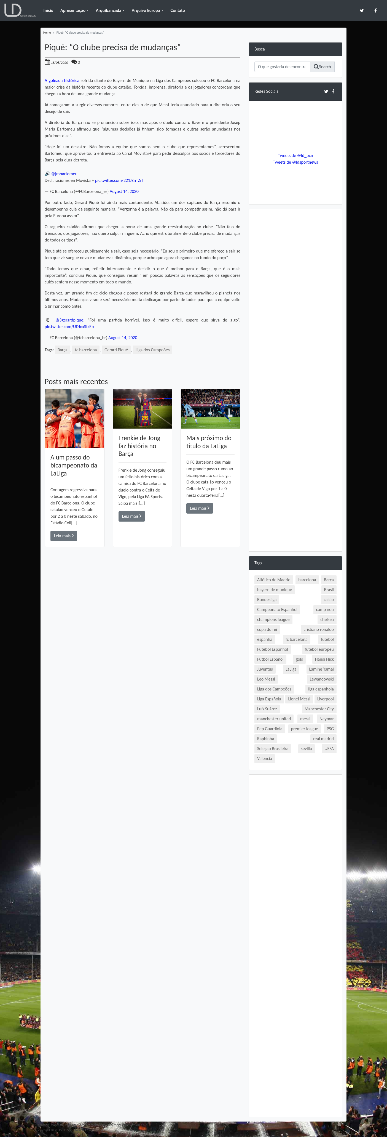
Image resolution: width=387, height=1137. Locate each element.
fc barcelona (86, 349)
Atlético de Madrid (274, 579)
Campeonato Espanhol (277, 609)
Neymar (327, 718)
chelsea (327, 619)
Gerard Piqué (116, 349)
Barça (63, 349)
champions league (273, 619)
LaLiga (291, 669)
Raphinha (265, 738)
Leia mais (64, 535)
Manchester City (319, 708)
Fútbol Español (270, 659)
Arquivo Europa (146, 10)
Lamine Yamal (321, 669)
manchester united (274, 718)
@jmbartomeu (64, 173)
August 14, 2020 (124, 191)
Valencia (264, 758)
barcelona (307, 579)
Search (322, 67)
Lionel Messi (299, 699)
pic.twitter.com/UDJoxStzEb (69, 326)
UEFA (329, 748)
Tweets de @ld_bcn (295, 155)
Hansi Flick (324, 659)
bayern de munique (274, 589)
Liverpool (325, 699)
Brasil (329, 589)
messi (305, 718)
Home (47, 32)
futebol (327, 639)
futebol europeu (319, 649)
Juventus (265, 669)
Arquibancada (108, 10)
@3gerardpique (69, 320)
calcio (329, 599)
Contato (177, 10)
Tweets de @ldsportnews (295, 162)
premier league (304, 728)
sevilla (306, 748)
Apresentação (72, 10)
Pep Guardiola (269, 728)
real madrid (323, 738)
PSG (330, 728)
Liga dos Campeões (153, 349)
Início (48, 10)
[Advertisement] (142, 625)
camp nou (325, 609)
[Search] (282, 67)
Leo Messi (266, 679)
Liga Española (269, 699)
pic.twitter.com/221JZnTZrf (119, 180)
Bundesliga (266, 599)
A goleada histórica (62, 80)
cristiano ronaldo (319, 629)
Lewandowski (322, 679)
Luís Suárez (267, 708)
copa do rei (267, 629)
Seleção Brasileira (272, 748)
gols (299, 659)
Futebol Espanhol (272, 649)
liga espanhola (321, 689)
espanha (264, 639)
